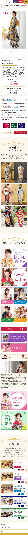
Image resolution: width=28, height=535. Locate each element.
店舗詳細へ (23, 479)
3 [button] (16, 51)
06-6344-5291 (18, 474)
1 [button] (11, 51)
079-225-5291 (18, 511)
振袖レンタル (8, 5)
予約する (16, 479)
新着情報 (14, 524)
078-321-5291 (18, 462)
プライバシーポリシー (14, 528)
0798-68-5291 (18, 499)
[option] (14, 30)
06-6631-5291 (18, 487)
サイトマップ (14, 531)
